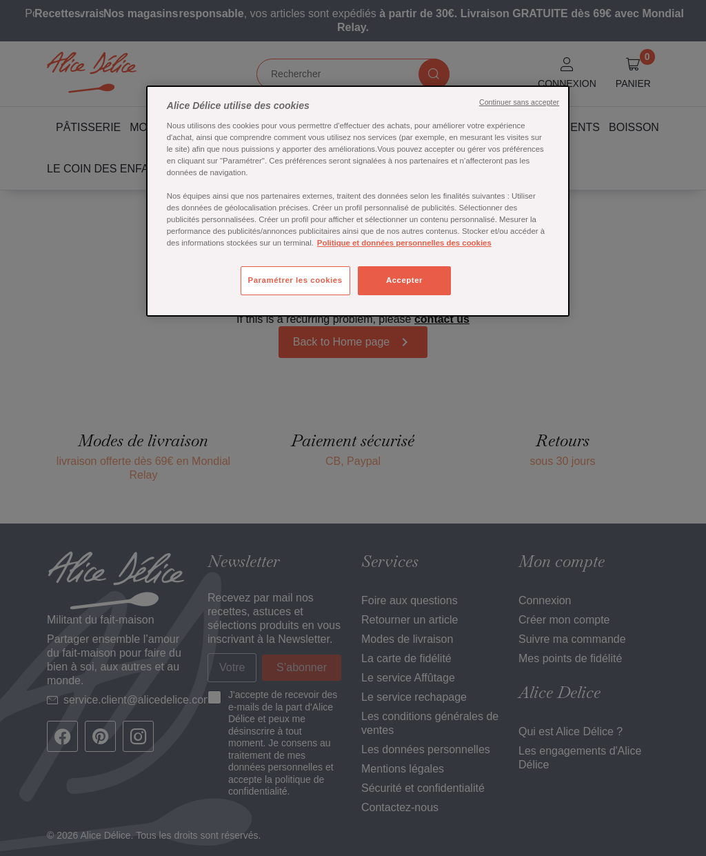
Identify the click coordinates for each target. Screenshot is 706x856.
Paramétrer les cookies (295, 280)
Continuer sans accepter (519, 102)
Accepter (404, 280)
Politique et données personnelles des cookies (404, 243)
